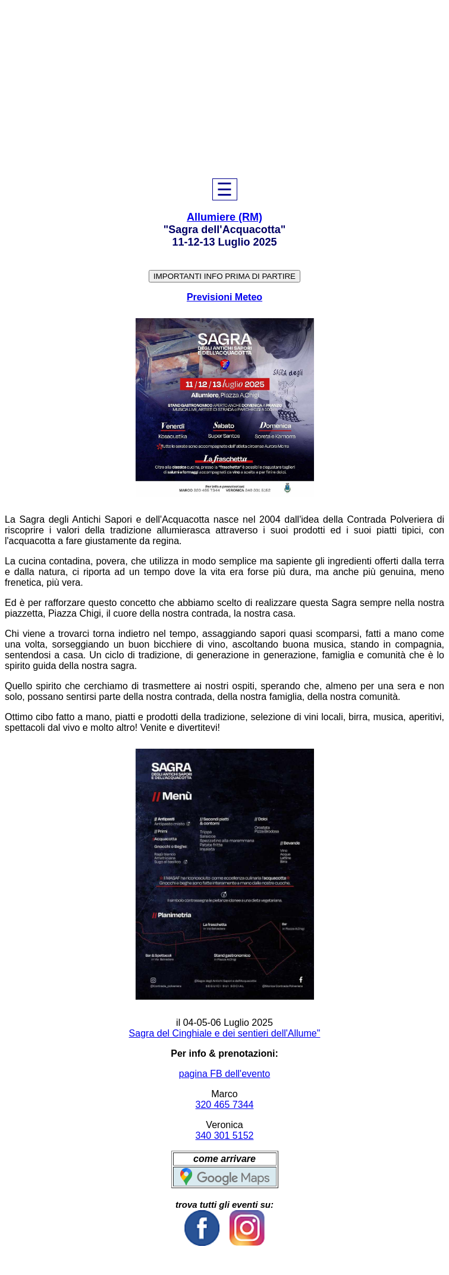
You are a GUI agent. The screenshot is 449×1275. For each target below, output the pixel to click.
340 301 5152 (225, 1135)
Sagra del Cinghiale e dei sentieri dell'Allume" (225, 1033)
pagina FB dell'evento (224, 1074)
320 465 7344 (225, 1105)
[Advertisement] (224, 89)
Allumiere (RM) (224, 217)
